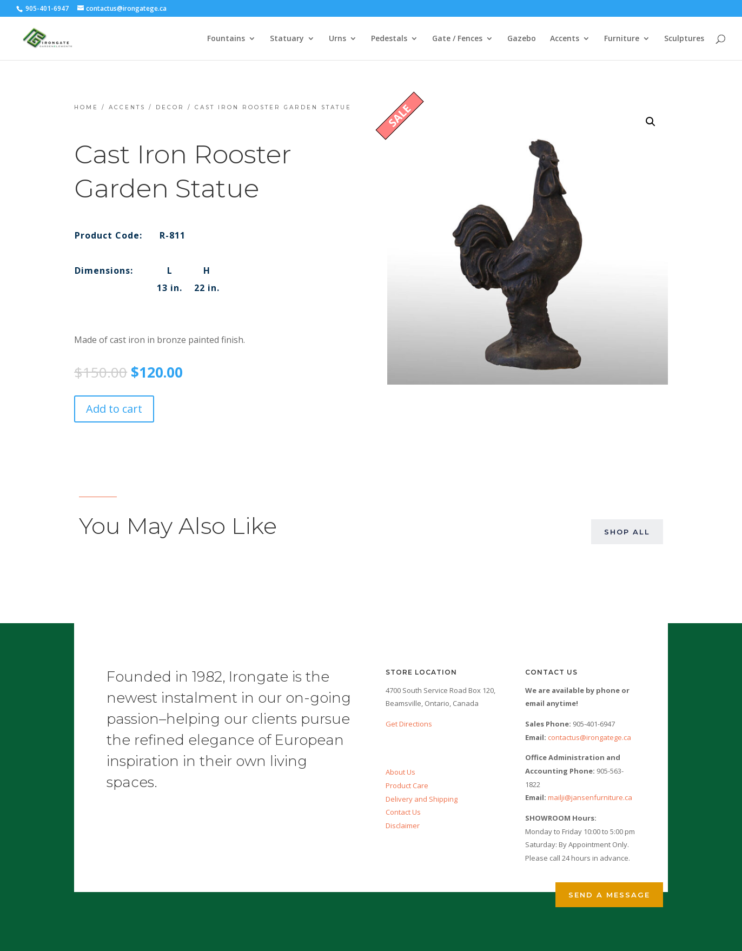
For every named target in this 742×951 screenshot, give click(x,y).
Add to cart (114, 408)
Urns (337, 39)
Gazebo (521, 39)
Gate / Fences (457, 39)
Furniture (621, 39)
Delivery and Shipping (422, 799)
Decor (170, 107)
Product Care (407, 785)
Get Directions (409, 724)
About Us (400, 772)
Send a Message (609, 894)
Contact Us (403, 812)
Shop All (627, 531)
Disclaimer (403, 825)
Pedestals (389, 39)
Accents (564, 39)
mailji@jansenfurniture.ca (590, 797)
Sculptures (684, 39)
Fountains (226, 39)
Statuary (287, 39)
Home (86, 107)
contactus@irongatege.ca (589, 737)
